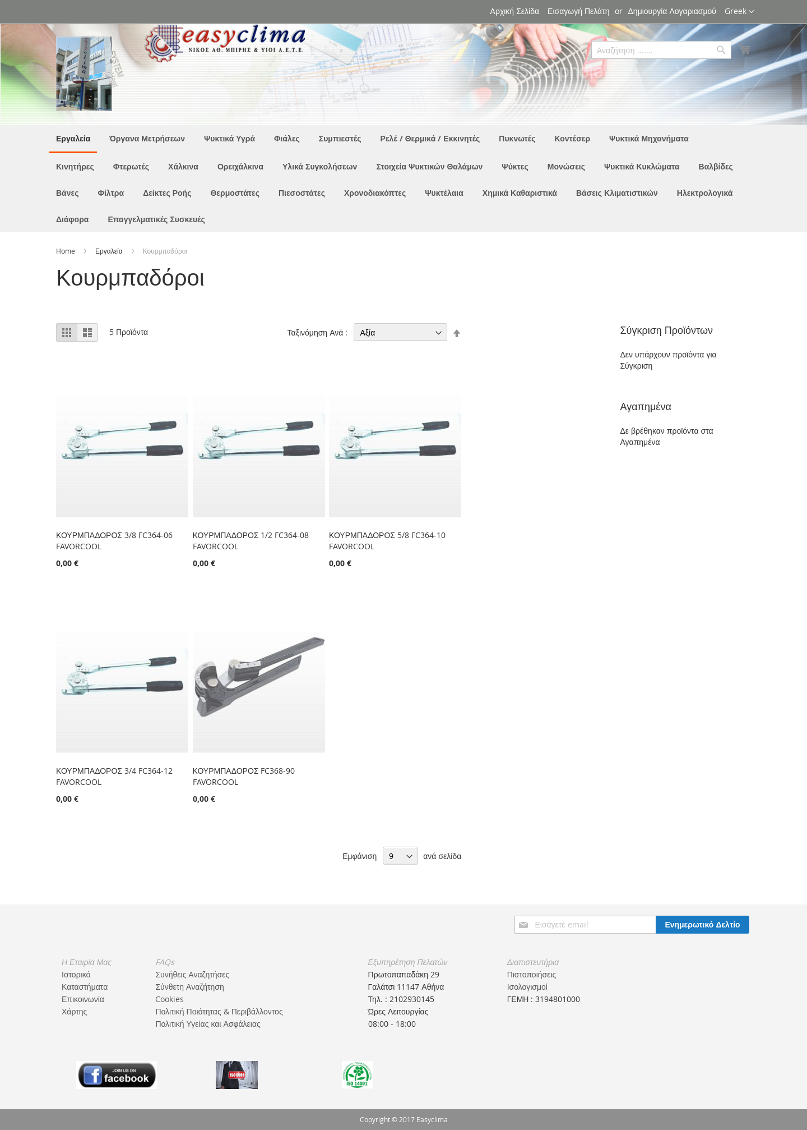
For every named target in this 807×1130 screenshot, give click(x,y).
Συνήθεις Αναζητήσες (192, 974)
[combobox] (661, 50)
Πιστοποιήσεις (531, 974)
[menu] (403, 178)
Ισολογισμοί (527, 986)
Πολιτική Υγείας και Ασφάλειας (207, 1023)
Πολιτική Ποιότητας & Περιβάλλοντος (218, 1011)
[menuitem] (73, 139)
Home (66, 250)
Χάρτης (74, 1011)
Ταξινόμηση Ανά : (317, 332)
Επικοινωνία (83, 999)
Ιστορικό (76, 974)
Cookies (169, 999)
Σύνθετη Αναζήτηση (189, 986)
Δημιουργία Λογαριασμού (672, 11)
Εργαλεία (109, 250)
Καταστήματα (85, 986)
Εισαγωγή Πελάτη (578, 11)
